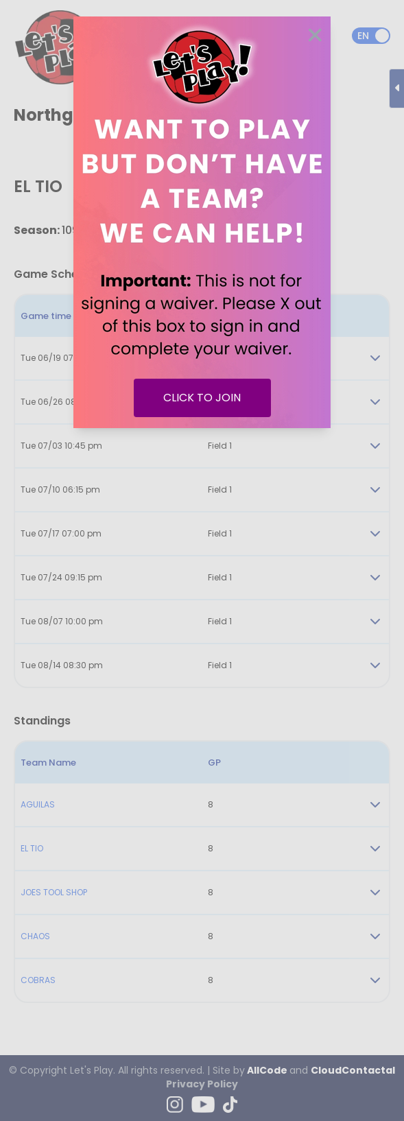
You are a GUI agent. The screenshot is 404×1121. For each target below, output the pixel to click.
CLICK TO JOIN (202, 397)
